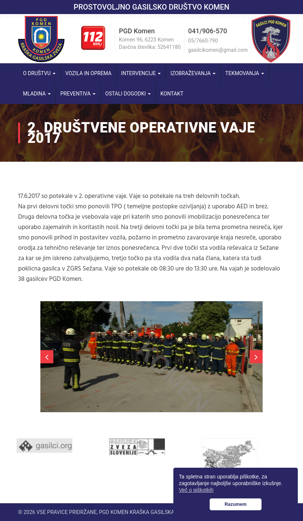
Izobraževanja (193, 73)
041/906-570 (207, 31)
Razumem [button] (235, 504)
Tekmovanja (244, 73)
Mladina (37, 94)
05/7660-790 (203, 41)
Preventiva (78, 94)
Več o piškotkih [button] (196, 490)
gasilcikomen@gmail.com (218, 50)
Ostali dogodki (128, 94)
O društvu (39, 73)
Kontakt (171, 94)
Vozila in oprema (88, 73)
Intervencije (141, 73)
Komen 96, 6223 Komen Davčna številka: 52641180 (150, 43)
